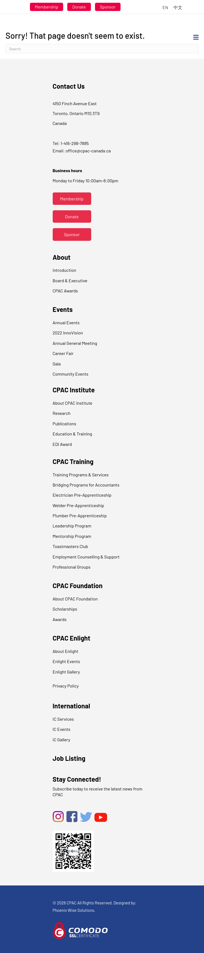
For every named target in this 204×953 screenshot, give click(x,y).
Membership (46, 6)
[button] (72, 198)
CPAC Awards (65, 290)
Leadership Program (72, 525)
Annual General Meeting (75, 343)
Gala (57, 363)
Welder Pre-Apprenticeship (78, 505)
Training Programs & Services (81, 474)
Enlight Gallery (66, 671)
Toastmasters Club (70, 546)
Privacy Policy (66, 685)
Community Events (70, 373)
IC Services (63, 719)
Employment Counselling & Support (86, 556)
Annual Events (66, 322)
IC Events (62, 729)
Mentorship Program (72, 536)
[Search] (102, 48)
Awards (60, 619)
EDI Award (62, 444)
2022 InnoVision (68, 332)
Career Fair (63, 353)
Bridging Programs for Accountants (86, 484)
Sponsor (108, 6)
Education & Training (72, 433)
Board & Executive (70, 280)
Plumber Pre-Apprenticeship (80, 515)
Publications (64, 423)
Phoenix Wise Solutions (73, 910)
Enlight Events (66, 661)
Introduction (64, 270)
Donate (79, 6)
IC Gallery (61, 739)
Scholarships (65, 608)
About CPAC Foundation (75, 598)
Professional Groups (72, 566)
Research (62, 413)
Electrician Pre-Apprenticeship (82, 495)
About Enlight (66, 651)
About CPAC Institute (73, 403)
